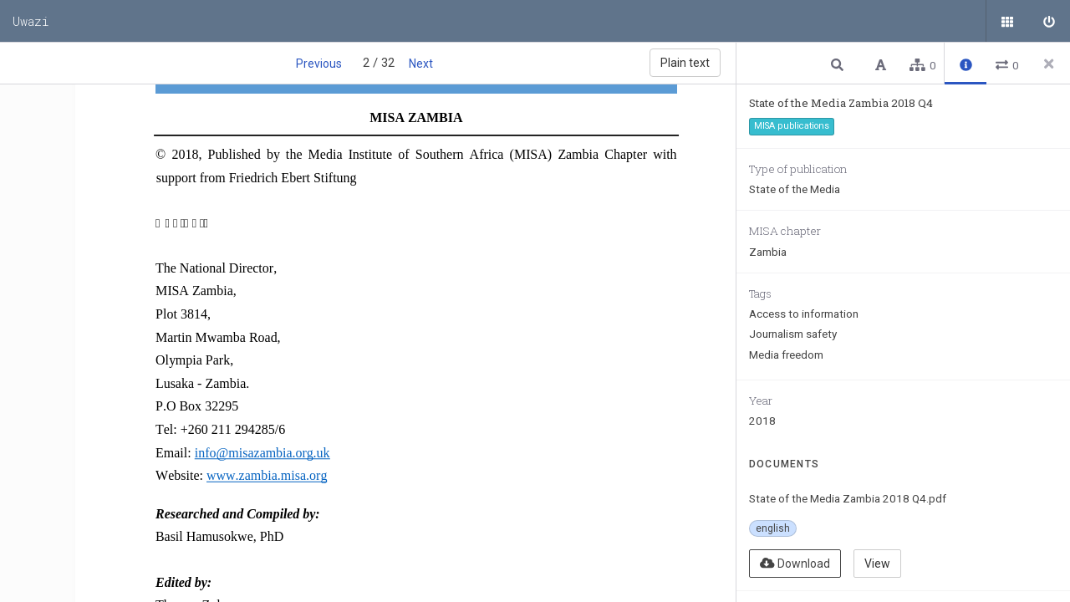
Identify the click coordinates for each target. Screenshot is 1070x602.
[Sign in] (1049, 21)
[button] (839, 64)
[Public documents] (1007, 21)
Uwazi (31, 21)
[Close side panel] (1049, 63)
